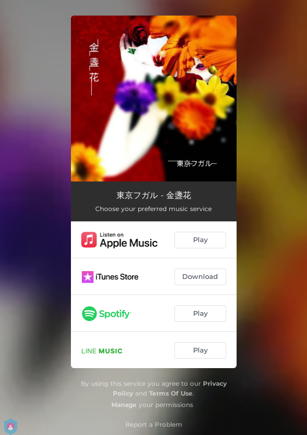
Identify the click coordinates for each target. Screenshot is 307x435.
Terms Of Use (171, 393)
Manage (124, 405)
